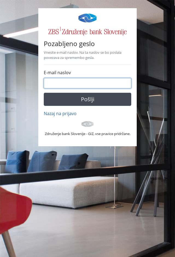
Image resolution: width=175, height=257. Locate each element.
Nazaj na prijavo (60, 113)
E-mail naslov (57, 73)
